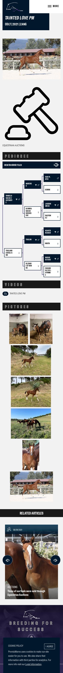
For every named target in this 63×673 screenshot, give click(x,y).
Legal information (33, 664)
